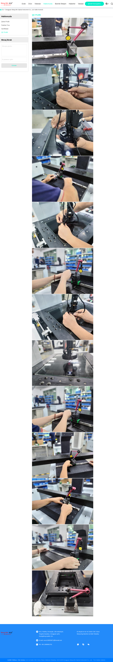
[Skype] (84, 644)
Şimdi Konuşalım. (94, 4)
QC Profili (4, 32)
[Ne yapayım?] (79, 644)
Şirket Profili (5, 21)
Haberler (72, 4)
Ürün (30, 4)
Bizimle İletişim (60, 4)
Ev (3, 9)
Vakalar (81, 4)
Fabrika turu (5, 25)
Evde (24, 4)
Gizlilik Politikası (12, 660)
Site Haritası (21, 660)
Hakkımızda (47, 4)
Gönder (14, 65)
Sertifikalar (4, 29)
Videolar (38, 4)
